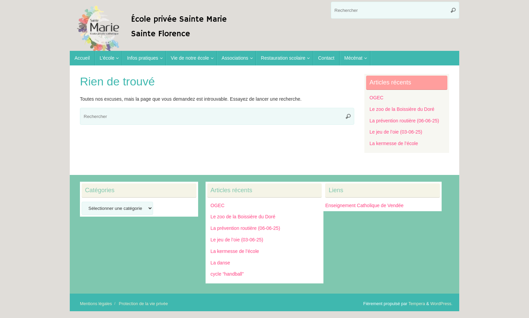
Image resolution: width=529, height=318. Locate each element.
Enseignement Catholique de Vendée (364, 205)
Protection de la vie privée (143, 303)
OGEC (376, 97)
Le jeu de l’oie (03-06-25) (395, 132)
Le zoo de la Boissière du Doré (401, 109)
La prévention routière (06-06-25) (404, 120)
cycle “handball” (227, 274)
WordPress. (441, 303)
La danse (220, 262)
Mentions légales (96, 303)
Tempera (416, 303)
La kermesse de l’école (393, 143)
